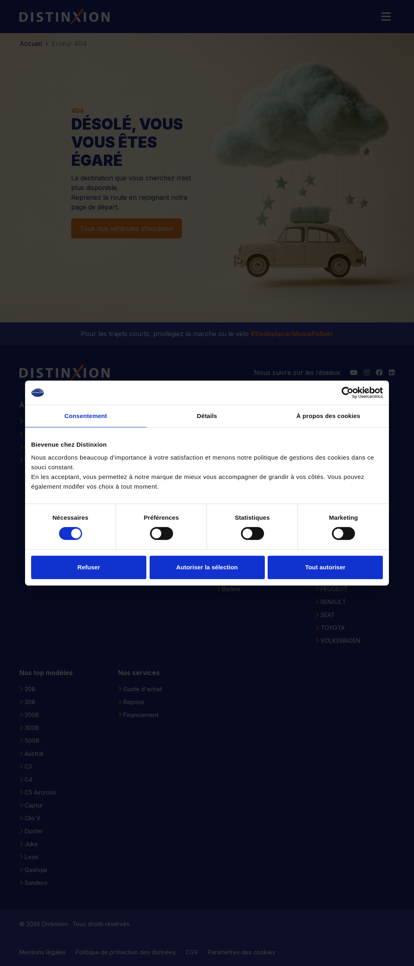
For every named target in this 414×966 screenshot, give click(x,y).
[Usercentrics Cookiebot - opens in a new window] (347, 393)
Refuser (89, 567)
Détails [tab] (207, 415)
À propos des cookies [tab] (328, 415)
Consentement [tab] (85, 415)
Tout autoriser (325, 567)
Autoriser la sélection (207, 567)
